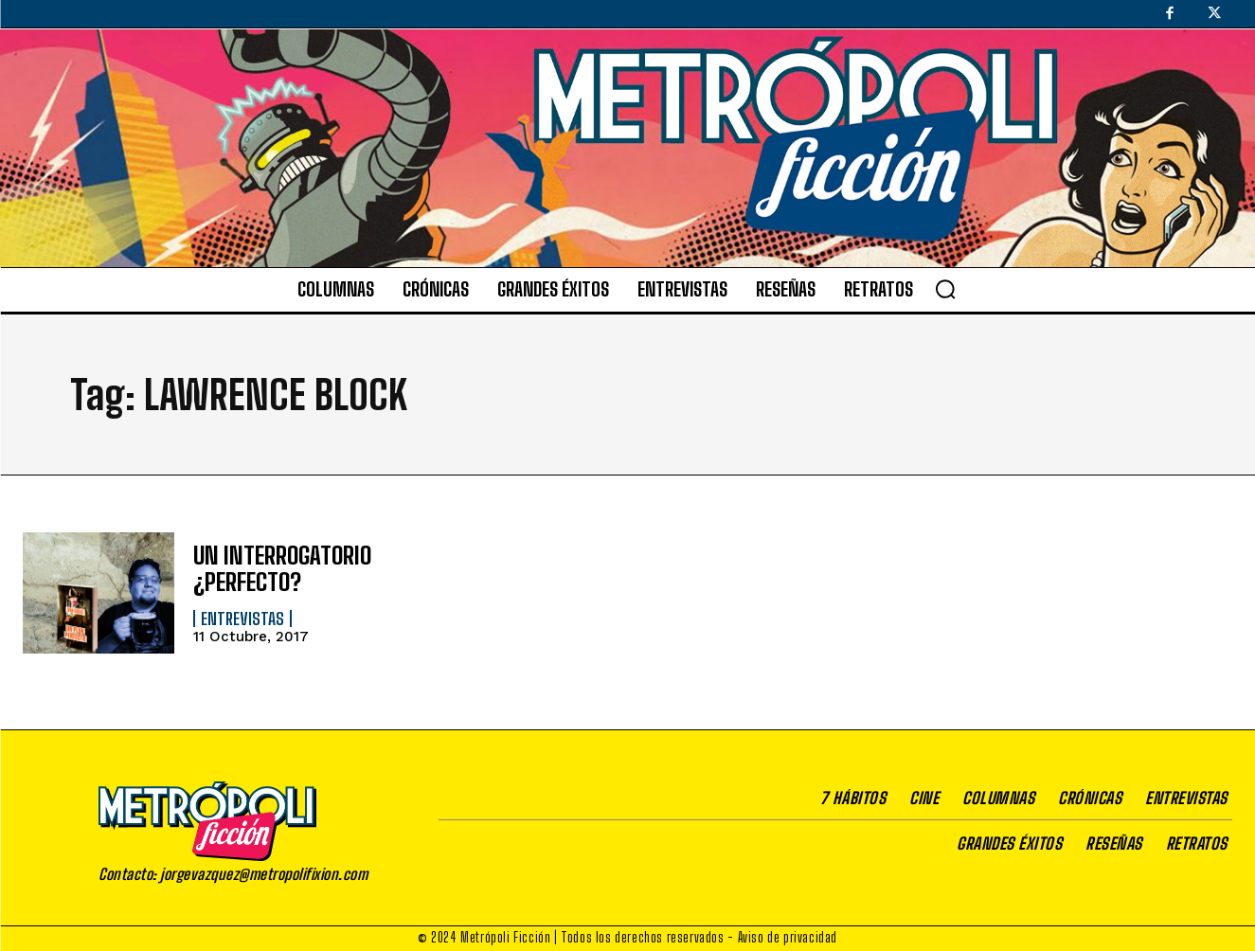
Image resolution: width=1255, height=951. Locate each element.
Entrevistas (242, 617)
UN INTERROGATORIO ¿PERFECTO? (279, 569)
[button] (945, 289)
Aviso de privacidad (787, 937)
